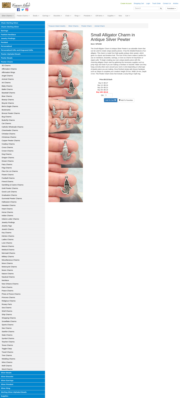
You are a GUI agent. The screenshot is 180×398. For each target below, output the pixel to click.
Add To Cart (110, 100)
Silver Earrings (7, 380)
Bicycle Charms (8, 103)
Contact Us (167, 3)
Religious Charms (8, 301)
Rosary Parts (7, 304)
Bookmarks (6, 110)
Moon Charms (7, 263)
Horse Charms (7, 212)
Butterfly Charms (8, 120)
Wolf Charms (7, 366)
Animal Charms (8, 79)
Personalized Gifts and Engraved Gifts (17, 50)
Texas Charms (7, 345)
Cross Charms (7, 147)
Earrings (4, 31)
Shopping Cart (139, 3)
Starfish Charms (8, 331)
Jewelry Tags (7, 226)
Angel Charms (7, 76)
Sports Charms (7, 325)
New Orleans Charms (10, 284)
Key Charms (6, 233)
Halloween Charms (9, 202)
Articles (175, 3)
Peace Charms (7, 291)
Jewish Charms (8, 229)
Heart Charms (7, 209)
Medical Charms (8, 250)
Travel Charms (7, 352)
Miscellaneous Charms (10, 260)
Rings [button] (77, 16)
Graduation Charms (9, 195)
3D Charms (6, 65)
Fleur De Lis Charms (10, 171)
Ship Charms (7, 314)
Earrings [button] (46, 16)
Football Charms (8, 178)
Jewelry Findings (8, 38)
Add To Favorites (126, 100)
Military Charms (8, 256)
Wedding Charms (8, 359)
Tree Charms (7, 355)
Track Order (156, 3)
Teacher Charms (8, 342)
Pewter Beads (7, 58)
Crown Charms (7, 151)
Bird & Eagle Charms (10, 106)
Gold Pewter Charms (10, 188)
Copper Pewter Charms (11, 140)
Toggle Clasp (7, 349)
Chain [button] (68, 16)
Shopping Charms (9, 318)
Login (148, 3)
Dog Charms (7, 154)
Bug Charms (6, 117)
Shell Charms (7, 311)
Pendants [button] (88, 16)
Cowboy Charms (8, 144)
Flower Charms (8, 175)
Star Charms (7, 328)
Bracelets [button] (58, 16)
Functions (171, 8)
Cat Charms (6, 123)
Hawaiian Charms (8, 205)
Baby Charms (7, 86)
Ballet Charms (7, 89)
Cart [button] (127, 16)
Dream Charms (8, 161)
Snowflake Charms (9, 321)
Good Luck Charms (9, 192)
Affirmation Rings (8, 72)
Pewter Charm (7, 62)
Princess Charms (8, 297)
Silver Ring (5, 388)
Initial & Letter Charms (10, 219)
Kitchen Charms (8, 236)
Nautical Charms (8, 277)
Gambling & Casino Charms (12, 185)
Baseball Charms (8, 93)
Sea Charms (6, 308)
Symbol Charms (8, 338)
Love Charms (7, 243)
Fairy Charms (7, 164)
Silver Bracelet (7, 376)
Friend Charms (7, 181)
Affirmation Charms (9, 69)
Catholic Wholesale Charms (12, 127)
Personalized (6, 46)
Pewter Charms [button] (23, 16)
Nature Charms (8, 274)
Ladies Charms (7, 239)
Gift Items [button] (100, 16)
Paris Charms (7, 287)
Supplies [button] (111, 16)
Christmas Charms (9, 137)
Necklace (5, 280)
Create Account (126, 3)
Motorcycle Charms (9, 267)
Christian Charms (8, 134)
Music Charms (7, 270)
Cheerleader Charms (10, 130)
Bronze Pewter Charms (11, 113)
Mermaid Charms (8, 253)
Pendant (4, 42)
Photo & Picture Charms (11, 294)
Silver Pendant (7, 384)
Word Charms (7, 369)
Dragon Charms (8, 158)
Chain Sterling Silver (9, 23)
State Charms (7, 335)
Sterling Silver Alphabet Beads (14, 392)
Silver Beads (6, 373)
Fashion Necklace (8, 35)
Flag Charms (7, 168)
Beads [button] (36, 16)
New (120, 16)
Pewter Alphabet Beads (10, 54)
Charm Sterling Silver (10, 27)
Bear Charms (7, 96)
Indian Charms (7, 215)
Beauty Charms (8, 100)
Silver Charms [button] (7, 16)
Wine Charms (7, 362)
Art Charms (6, 82)
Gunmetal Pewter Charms (12, 198)
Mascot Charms (8, 246)
